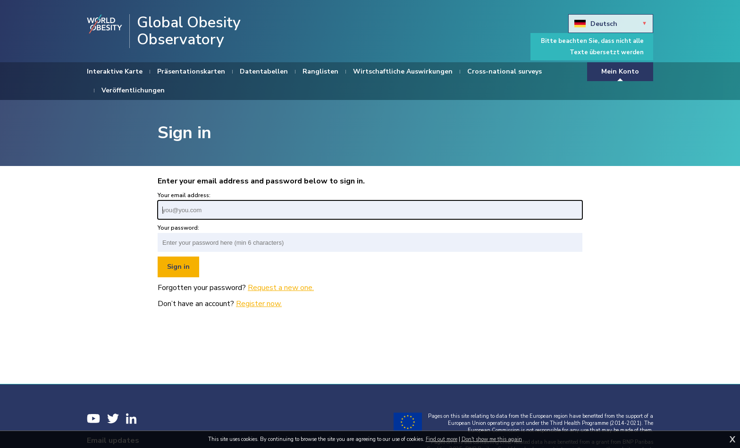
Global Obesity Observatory (189, 31)
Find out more (441, 439)
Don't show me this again (492, 439)
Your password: (178, 228)
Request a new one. (281, 287)
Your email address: (184, 195)
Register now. (259, 304)
